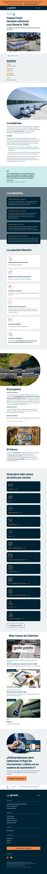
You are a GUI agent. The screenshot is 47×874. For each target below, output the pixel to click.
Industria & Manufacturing (15, 548)
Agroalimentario (12, 524)
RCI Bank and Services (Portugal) (16, 692)
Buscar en (36, 8)
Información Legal (25, 863)
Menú (40, 8)
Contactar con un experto (23, 848)
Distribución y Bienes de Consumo (17, 595)
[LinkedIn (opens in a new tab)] (14, 14)
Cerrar (45, 1)
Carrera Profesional (12, 820)
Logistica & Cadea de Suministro (17, 559)
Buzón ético (33, 863)
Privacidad (29, 862)
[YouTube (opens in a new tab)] (11, 857)
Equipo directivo (11, 818)
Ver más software (11, 808)
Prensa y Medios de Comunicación (17, 583)
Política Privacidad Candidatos (13, 863)
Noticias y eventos (11, 822)
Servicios (10, 607)
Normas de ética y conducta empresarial (16, 865)
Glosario (9, 840)
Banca (9, 501)
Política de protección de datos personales (16, 862)
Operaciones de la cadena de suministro (17, 804)
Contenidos (13, 786)
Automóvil (11, 489)
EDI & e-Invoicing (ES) (12, 806)
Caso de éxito (10, 830)
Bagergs (9, 721)
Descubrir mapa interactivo (31, 4)
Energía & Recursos (13, 512)
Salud (9, 536)
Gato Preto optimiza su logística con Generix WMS (22, 664)
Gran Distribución (13, 571)
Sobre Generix (10, 816)
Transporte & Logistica (14, 618)
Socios (8, 842)
